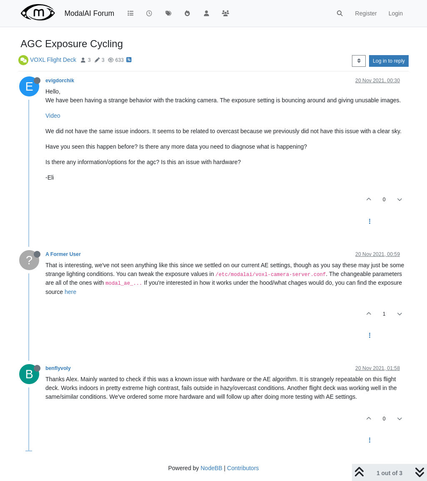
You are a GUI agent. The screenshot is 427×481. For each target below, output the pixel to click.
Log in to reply (389, 61)
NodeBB (211, 468)
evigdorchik (59, 81)
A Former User (63, 254)
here (70, 292)
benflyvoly (58, 368)
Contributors (243, 468)
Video (52, 115)
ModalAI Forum (89, 13)
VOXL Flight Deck (53, 59)
